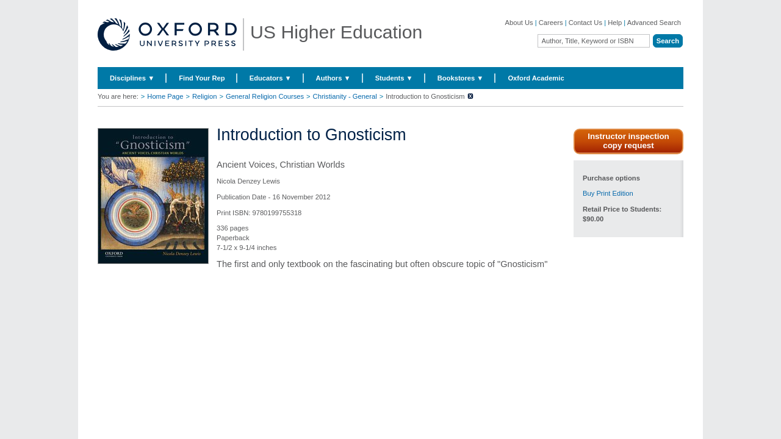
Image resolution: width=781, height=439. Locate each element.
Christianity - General (345, 96)
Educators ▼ (271, 78)
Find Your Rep (202, 78)
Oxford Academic (536, 78)
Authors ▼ (333, 78)
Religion (204, 96)
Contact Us (585, 22)
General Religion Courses (265, 96)
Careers (551, 22)
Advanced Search (654, 22)
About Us (519, 22)
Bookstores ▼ (460, 78)
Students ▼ (394, 78)
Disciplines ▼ (132, 78)
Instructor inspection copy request (628, 141)
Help (615, 22)
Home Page (165, 96)
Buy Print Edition (608, 193)
